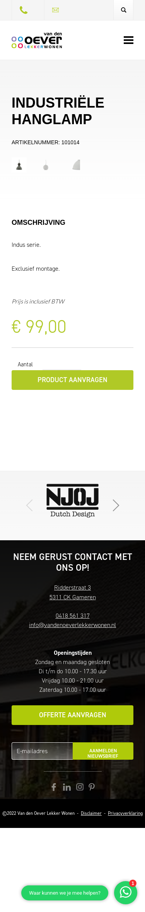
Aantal (25, 448)
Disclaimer (91, 897)
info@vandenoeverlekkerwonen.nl (72, 709)
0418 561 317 (73, 700)
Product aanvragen (72, 464)
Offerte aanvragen (72, 799)
